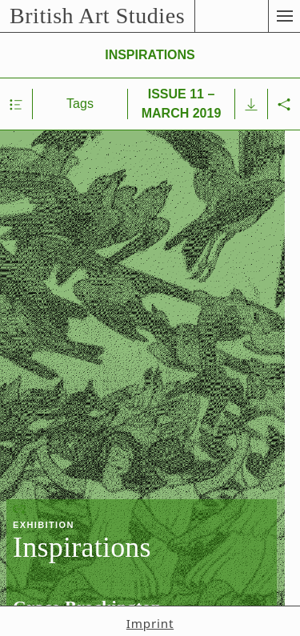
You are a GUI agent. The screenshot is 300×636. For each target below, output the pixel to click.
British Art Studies (97, 15)
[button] (284, 16)
